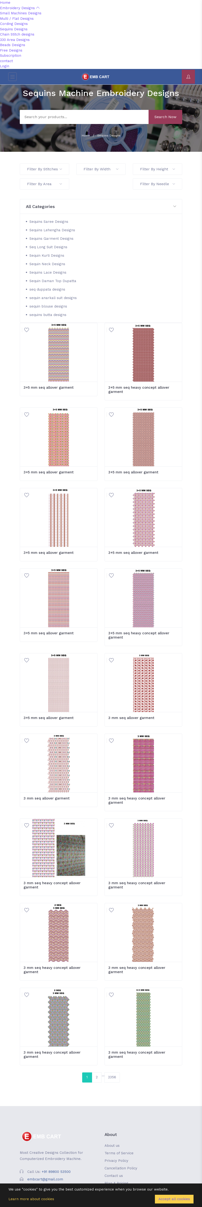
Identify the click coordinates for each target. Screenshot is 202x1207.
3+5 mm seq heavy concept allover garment (138, 389)
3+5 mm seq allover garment (49, 387)
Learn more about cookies (31, 1199)
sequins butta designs (47, 315)
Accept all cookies (174, 1199)
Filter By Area (44, 184)
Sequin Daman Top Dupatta (52, 281)
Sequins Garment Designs (51, 238)
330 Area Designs (15, 40)
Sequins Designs (14, 29)
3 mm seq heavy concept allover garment (136, 800)
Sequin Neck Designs (47, 264)
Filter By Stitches (44, 169)
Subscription (10, 55)
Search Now (165, 117)
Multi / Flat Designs (17, 18)
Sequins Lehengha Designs (52, 230)
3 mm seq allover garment (131, 718)
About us (112, 1145)
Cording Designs (14, 24)
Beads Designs (12, 45)
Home (5, 2)
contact (6, 61)
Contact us (114, 1176)
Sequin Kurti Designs (46, 255)
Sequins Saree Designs (48, 222)
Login (4, 66)
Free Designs (11, 50)
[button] (101, 206)
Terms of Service (119, 1153)
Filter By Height (157, 169)
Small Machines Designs (20, 13)
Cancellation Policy (121, 1168)
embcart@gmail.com (45, 1179)
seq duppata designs (47, 289)
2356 (112, 1077)
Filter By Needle (157, 184)
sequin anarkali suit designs (53, 298)
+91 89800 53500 (56, 1172)
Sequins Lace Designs (47, 272)
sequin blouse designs (48, 306)
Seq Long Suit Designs (48, 247)
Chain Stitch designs (17, 34)
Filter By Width (101, 169)
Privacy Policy (116, 1161)
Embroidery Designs (20, 8)
